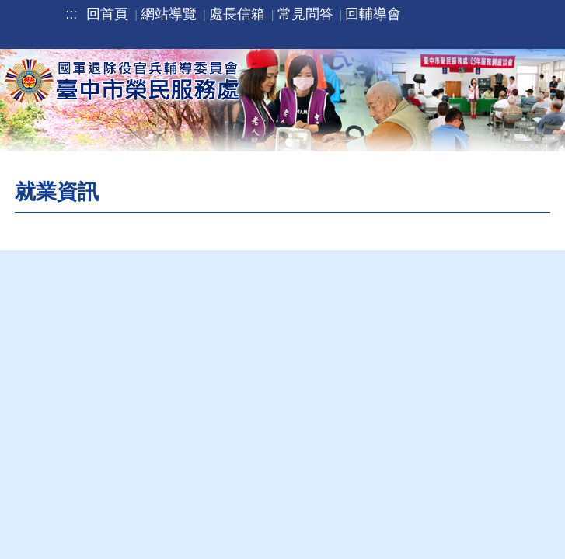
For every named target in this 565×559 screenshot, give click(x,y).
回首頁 (107, 14)
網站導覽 (169, 14)
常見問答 (305, 14)
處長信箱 (237, 14)
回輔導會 (373, 14)
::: (71, 14)
